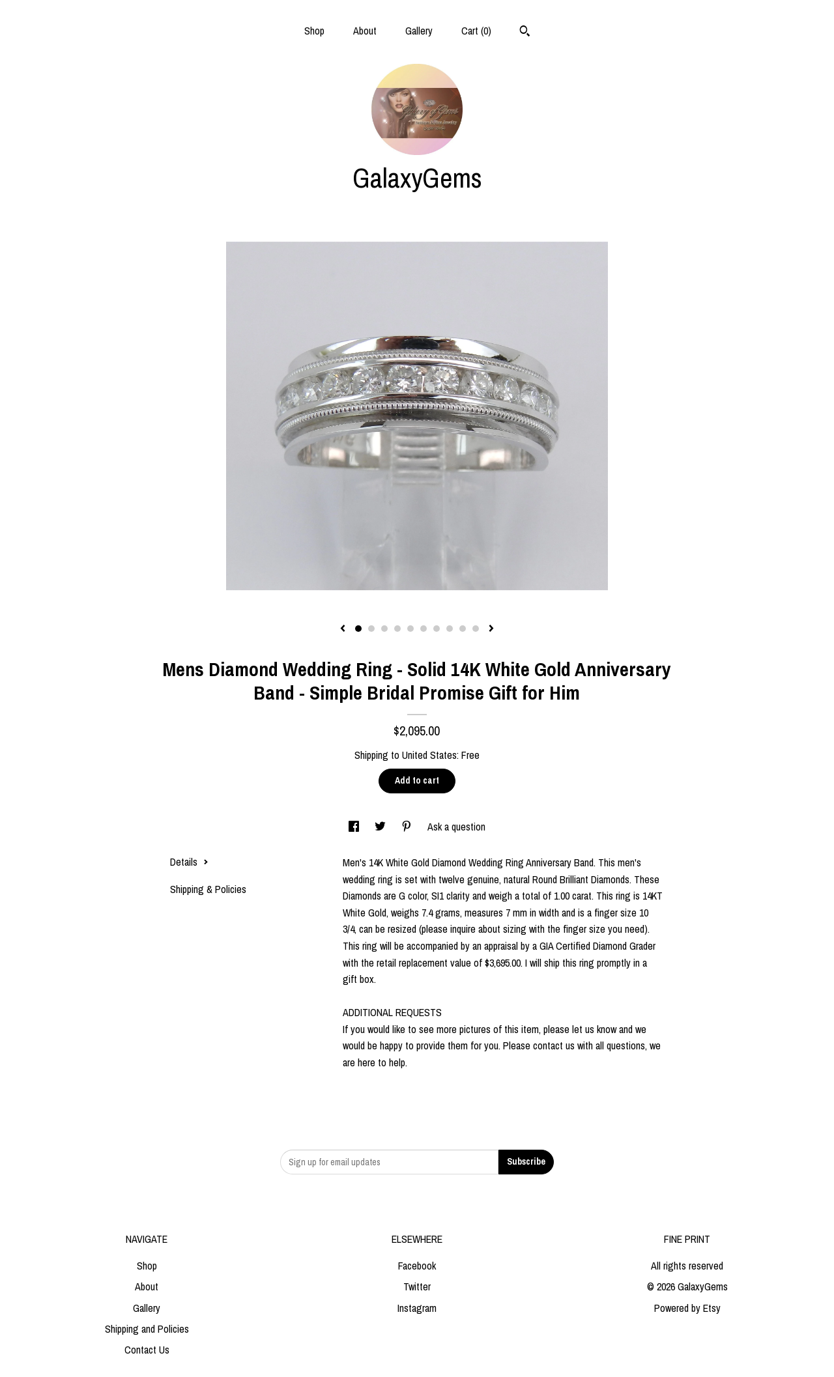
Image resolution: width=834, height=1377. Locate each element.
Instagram (417, 1308)
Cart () (476, 30)
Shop (314, 30)
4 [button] (397, 628)
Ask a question (456, 826)
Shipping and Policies (147, 1329)
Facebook (417, 1265)
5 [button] (410, 628)
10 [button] (475, 628)
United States (429, 755)
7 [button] (436, 628)
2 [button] (371, 628)
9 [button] (462, 628)
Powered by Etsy (687, 1308)
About (365, 30)
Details (189, 862)
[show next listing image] (491, 629)
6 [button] (423, 628)
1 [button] (358, 628)
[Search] (525, 32)
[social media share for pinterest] (407, 826)
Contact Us (146, 1349)
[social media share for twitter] (381, 826)
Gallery (419, 30)
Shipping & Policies (208, 889)
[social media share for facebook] (355, 826)
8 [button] (449, 628)
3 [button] (384, 628)
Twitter (417, 1286)
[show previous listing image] (342, 629)
